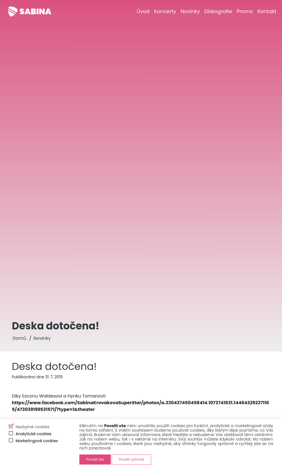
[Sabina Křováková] (29, 11)
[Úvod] (143, 11)
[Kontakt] (267, 11)
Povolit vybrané (131, 459)
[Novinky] (190, 11)
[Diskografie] (218, 11)
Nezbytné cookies (33, 427)
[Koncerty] (165, 11)
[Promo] (245, 11)
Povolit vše (95, 459)
